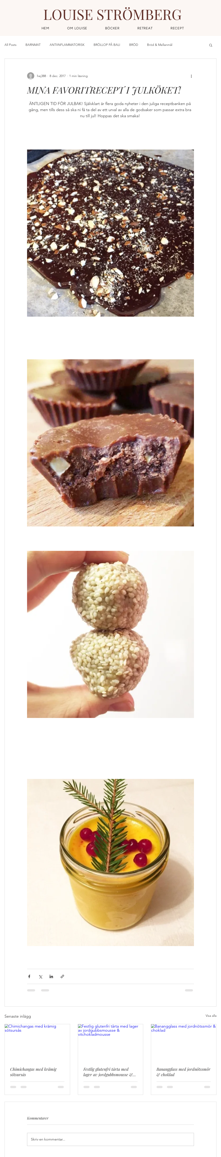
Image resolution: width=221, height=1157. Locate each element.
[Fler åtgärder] (191, 76)
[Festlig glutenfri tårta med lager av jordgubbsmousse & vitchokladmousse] (110, 1042)
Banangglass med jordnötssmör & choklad (183, 1071)
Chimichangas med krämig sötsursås (33, 1071)
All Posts (10, 45)
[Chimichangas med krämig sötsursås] (37, 1042)
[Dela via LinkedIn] (51, 976)
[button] (177, 28)
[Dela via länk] (62, 976)
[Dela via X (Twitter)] (40, 976)
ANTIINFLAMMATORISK (67, 45)
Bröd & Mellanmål (159, 45)
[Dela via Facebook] (29, 976)
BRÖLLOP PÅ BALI (107, 45)
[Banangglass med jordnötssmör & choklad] (183, 1042)
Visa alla (211, 1016)
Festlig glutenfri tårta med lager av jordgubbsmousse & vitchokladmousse (108, 1071)
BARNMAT (33, 45)
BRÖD (133, 45)
